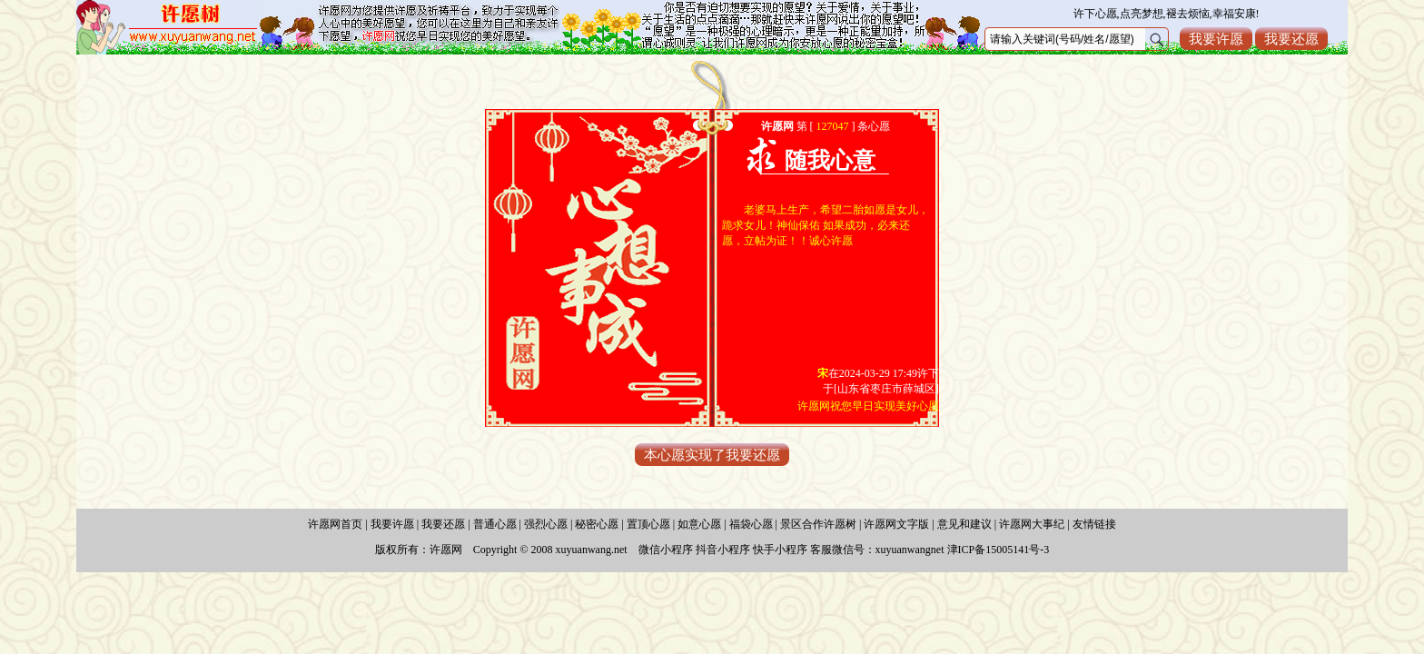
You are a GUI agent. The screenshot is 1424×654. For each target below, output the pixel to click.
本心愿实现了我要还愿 (712, 454)
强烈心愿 (546, 524)
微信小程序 (665, 549)
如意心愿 (699, 524)
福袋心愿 (751, 524)
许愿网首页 (335, 524)
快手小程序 (780, 549)
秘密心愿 (596, 524)
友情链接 (1094, 524)
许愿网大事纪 (1031, 524)
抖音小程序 (723, 549)
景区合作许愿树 (818, 524)
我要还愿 (1291, 38)
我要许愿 (1216, 38)
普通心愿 (495, 524)
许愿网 (446, 549)
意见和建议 (964, 524)
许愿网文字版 (896, 524)
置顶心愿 (648, 524)
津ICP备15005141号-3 (998, 549)
